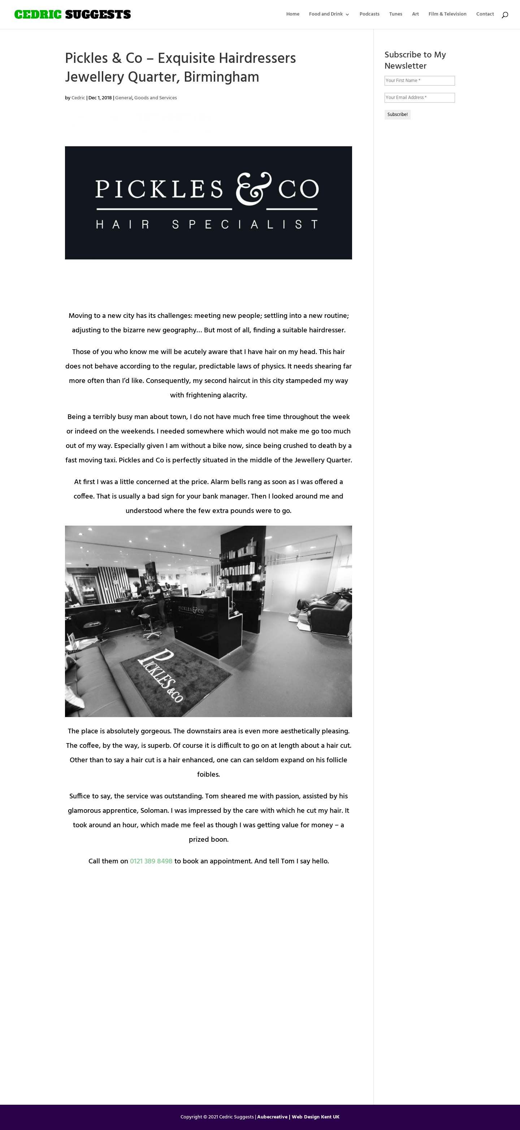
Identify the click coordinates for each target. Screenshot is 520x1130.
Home (292, 15)
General (123, 98)
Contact (485, 15)
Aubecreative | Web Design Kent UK (298, 1117)
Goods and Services (155, 98)
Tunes (395, 15)
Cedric (78, 98)
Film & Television (448, 15)
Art (415, 15)
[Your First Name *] (420, 81)
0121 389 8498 (151, 861)
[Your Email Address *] (420, 98)
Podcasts (370, 15)
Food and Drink (326, 15)
